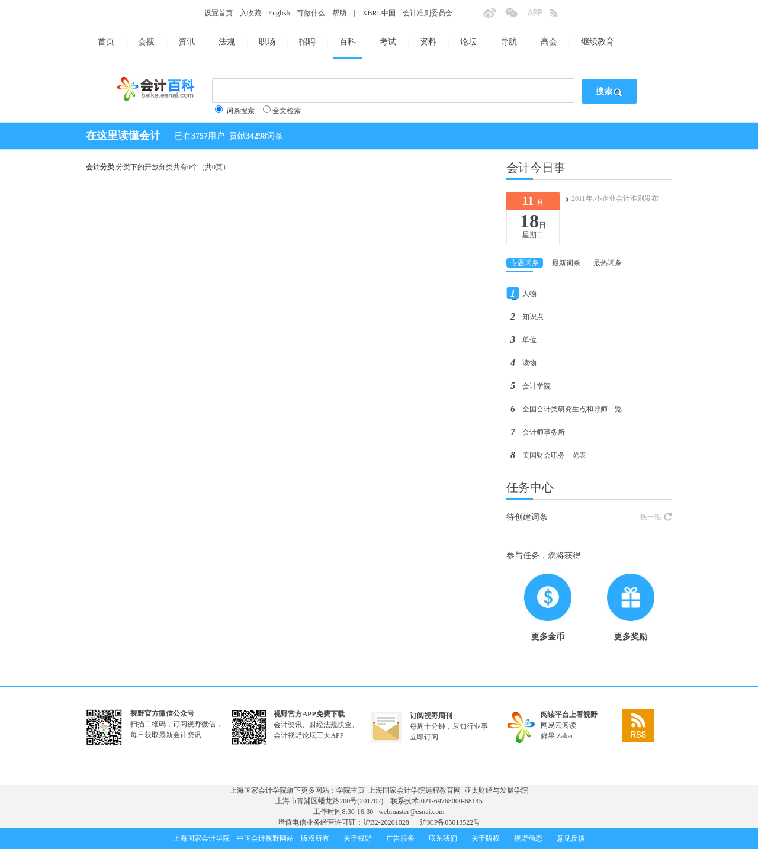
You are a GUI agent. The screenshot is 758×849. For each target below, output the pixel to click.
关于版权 (485, 838)
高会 (549, 41)
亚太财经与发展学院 (496, 790)
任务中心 (530, 487)
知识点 (533, 317)
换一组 (650, 517)
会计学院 (536, 386)
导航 (508, 41)
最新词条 (566, 263)
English (279, 13)
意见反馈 (571, 838)
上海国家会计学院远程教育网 (414, 790)
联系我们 (443, 838)
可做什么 (311, 13)
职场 (267, 41)
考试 (388, 41)
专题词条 (524, 263)
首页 (106, 41)
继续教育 (597, 41)
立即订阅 (424, 737)
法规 (227, 41)
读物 (529, 363)
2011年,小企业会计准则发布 (615, 198)
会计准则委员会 (427, 13)
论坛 (468, 41)
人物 (529, 294)
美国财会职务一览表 (554, 455)
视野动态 (528, 838)
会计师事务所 (543, 432)
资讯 (186, 41)
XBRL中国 (379, 13)
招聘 (307, 41)
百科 (347, 41)
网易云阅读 (558, 725)
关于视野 (357, 838)
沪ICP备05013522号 (450, 822)
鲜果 (548, 736)
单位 (529, 340)
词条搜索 (240, 111)
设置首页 (218, 13)
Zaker (565, 736)
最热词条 (607, 263)
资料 (428, 41)
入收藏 (250, 13)
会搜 (146, 41)
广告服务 (400, 838)
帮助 (339, 13)
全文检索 (286, 111)
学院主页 (350, 790)
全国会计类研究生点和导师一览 (572, 409)
